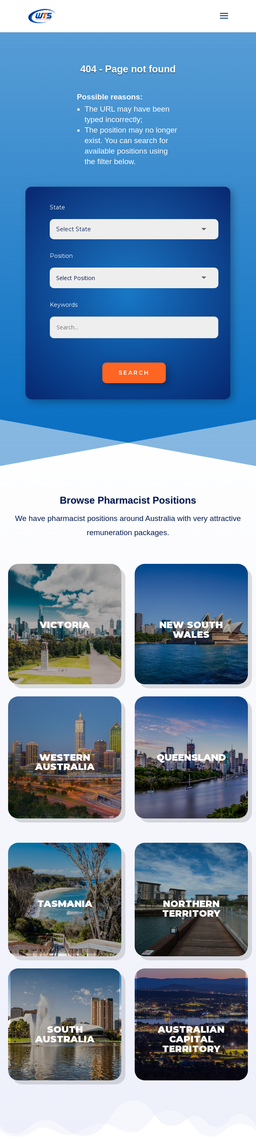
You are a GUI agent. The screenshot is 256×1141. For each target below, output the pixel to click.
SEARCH (134, 372)
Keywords (64, 304)
